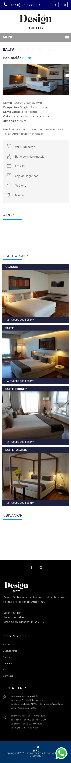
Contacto (8, 675)
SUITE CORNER (16, 389)
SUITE (9, 328)
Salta (5, 669)
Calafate (7, 663)
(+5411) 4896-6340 (24, 5)
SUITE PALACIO (16, 450)
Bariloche (8, 657)
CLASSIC (11, 267)
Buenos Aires (10, 650)
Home (6, 644)
